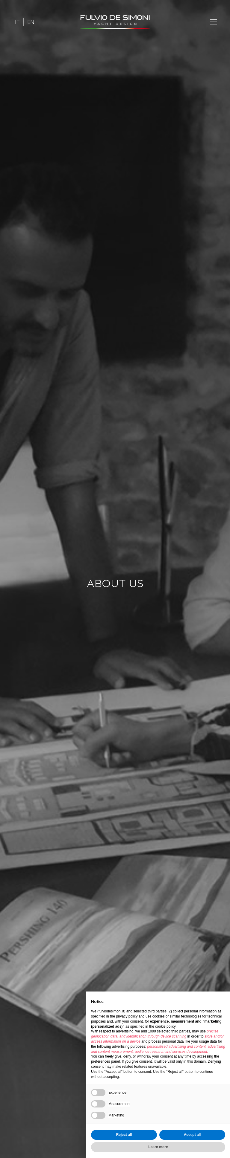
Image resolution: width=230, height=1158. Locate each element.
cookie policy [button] (165, 1026)
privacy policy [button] (126, 1016)
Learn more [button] (158, 1147)
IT (17, 22)
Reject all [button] (124, 1135)
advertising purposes (128, 1046)
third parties (180, 1031)
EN (30, 22)
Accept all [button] (192, 1135)
